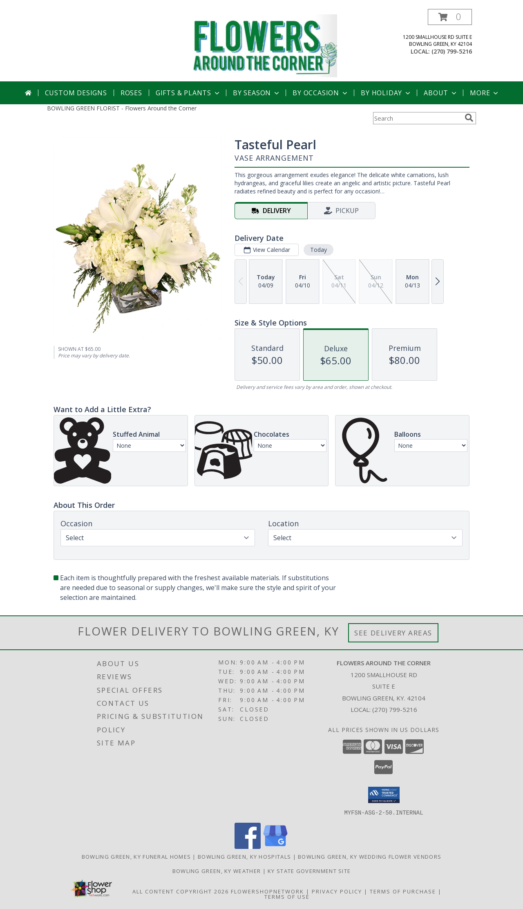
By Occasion (321, 92)
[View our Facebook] (248, 846)
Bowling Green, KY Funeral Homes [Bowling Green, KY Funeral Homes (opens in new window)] (136, 856)
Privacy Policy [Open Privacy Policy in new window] (337, 891)
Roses (131, 92)
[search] (469, 117)
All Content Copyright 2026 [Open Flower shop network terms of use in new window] (180, 891)
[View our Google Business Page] (275, 846)
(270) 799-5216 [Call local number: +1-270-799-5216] (451, 51)
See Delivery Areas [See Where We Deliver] (393, 632)
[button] (450, 17)
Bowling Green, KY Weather (216, 870)
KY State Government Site (309, 870)
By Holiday (386, 92)
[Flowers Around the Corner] (264, 45)
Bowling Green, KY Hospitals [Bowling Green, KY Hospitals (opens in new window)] (244, 856)
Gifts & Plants (188, 92)
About (441, 92)
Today (318, 250)
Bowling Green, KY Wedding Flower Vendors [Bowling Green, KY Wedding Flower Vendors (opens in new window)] (369, 856)
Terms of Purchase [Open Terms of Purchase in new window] (403, 891)
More (485, 92)
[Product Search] (417, 118)
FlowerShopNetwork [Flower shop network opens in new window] (267, 891)
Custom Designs (76, 92)
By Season (257, 92)
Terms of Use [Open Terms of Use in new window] (287, 896)
